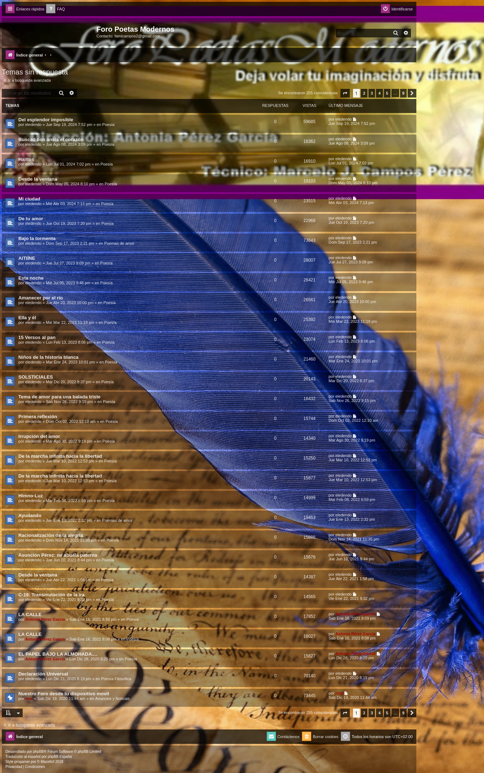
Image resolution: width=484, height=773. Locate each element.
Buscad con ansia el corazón (50, 139)
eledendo (33, 124)
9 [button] (403, 93)
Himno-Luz (30, 495)
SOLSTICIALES (35, 377)
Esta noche (31, 278)
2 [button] (364, 93)
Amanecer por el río (40, 297)
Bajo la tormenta (36, 238)
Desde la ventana (37, 179)
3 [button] (372, 93)
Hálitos (26, 159)
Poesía (108, 124)
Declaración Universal (43, 674)
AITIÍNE (26, 258)
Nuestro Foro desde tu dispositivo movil (63, 693)
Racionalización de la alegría (50, 535)
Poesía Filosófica (116, 679)
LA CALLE (30, 614)
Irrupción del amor (39, 436)
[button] (345, 93)
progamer (22, 762)
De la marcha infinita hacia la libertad (60, 456)
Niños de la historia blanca (48, 357)
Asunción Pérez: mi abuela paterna (57, 555)
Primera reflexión (37, 416)
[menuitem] (55, 9)
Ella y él (27, 317)
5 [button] (387, 93)
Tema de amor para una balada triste (59, 396)
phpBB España (60, 757)
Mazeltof (47, 762)
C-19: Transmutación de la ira (51, 594)
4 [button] (379, 93)
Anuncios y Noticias (112, 698)
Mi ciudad (29, 199)
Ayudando (29, 515)
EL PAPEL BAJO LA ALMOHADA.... (57, 654)
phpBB (38, 752)
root (29, 698)
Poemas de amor (119, 243)
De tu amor (30, 218)
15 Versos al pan (36, 337)
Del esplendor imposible (45, 119)
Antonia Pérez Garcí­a (45, 619)
